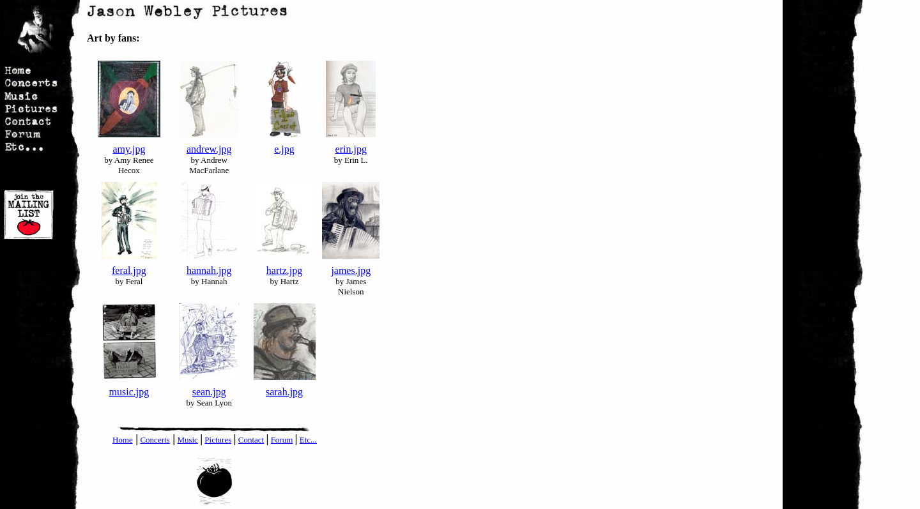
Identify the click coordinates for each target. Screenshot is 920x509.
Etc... (308, 439)
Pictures (217, 439)
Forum (282, 439)
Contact (251, 439)
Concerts (154, 439)
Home (122, 439)
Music (187, 439)
